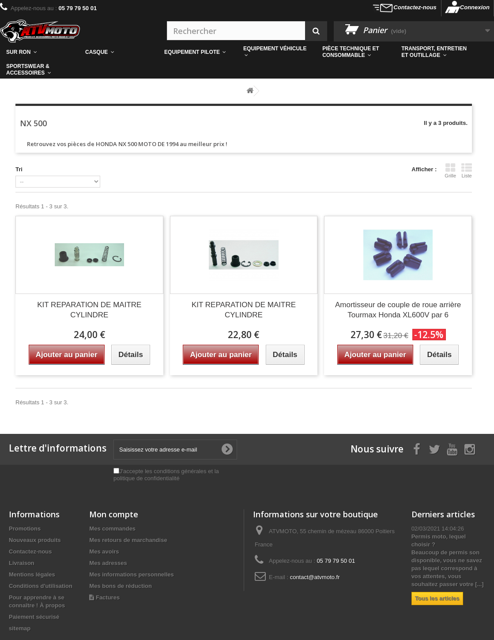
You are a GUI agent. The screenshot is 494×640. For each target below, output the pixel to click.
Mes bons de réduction (120, 586)
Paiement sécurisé (34, 617)
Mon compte (113, 514)
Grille (450, 170)
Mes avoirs (104, 551)
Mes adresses (108, 563)
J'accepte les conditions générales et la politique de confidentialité (166, 475)
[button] (355, 52)
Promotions (25, 528)
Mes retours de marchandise (128, 540)
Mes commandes (112, 528)
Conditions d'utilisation (40, 586)
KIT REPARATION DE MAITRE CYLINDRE (89, 310)
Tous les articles (437, 598)
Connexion (475, 7)
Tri (19, 169)
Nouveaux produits (35, 540)
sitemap (19, 628)
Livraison (21, 563)
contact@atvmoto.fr (315, 577)
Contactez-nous (415, 7)
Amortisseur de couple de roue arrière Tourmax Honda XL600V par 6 (398, 310)
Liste (466, 170)
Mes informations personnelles (131, 574)
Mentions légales (32, 574)
